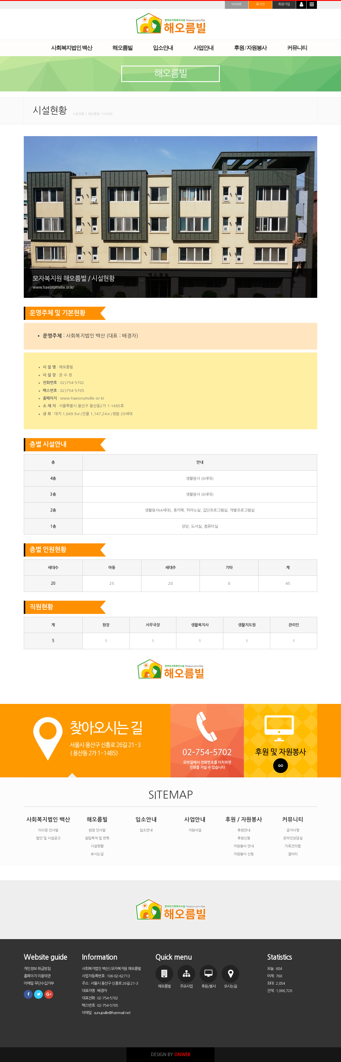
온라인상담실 (293, 838)
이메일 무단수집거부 (39, 983)
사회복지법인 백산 (48, 819)
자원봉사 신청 (244, 854)
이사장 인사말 (48, 830)
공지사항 (292, 830)
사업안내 (194, 819)
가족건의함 (293, 846)
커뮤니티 (292, 819)
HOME (237, 4)
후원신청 (243, 838)
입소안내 (146, 819)
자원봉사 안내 (244, 846)
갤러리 (293, 854)
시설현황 (97, 846)
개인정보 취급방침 (37, 969)
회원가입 (284, 4)
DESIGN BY (170, 1054)
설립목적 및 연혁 (97, 838)
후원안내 (243, 830)
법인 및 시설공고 (48, 838)
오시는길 (97, 854)
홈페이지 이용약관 (37, 976)
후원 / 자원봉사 (243, 819)
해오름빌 (97, 819)
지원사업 (194, 830)
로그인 (260, 4)
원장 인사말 (97, 830)
